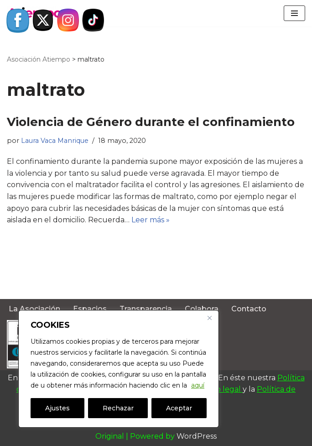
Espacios (90, 308)
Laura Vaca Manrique (54, 140)
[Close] (209, 317)
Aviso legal (223, 389)
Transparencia (146, 308)
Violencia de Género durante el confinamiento (151, 122)
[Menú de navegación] (294, 13)
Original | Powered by (136, 436)
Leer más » (150, 219)
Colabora (201, 308)
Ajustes (57, 408)
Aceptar (179, 408)
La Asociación (34, 308)
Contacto (248, 308)
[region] (118, 369)
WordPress (197, 436)
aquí (197, 385)
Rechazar (118, 408)
